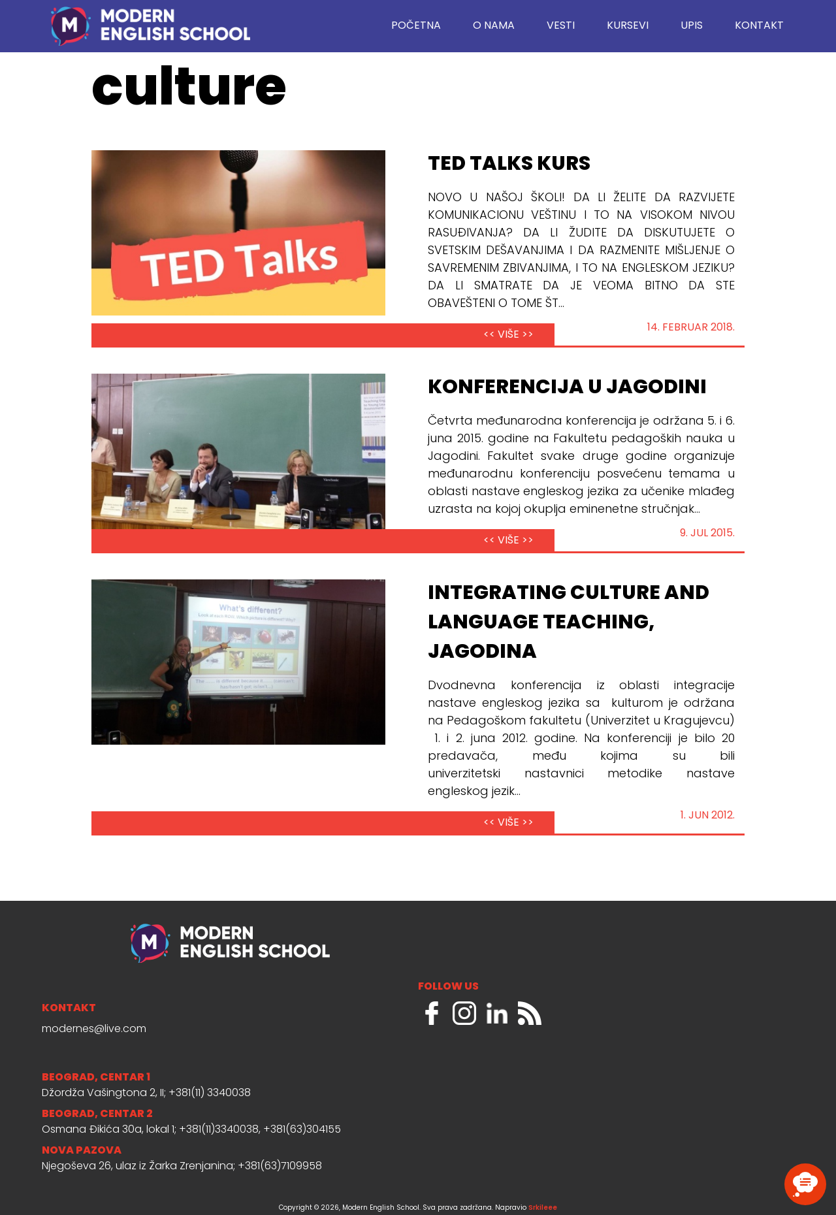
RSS (529, 1013)
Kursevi (628, 26)
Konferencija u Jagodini (567, 388)
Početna (416, 26)
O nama (494, 26)
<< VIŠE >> (508, 335)
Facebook (431, 1013)
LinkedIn (497, 1013)
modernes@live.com (94, 1029)
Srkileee (542, 1208)
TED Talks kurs (509, 165)
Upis (692, 26)
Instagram (464, 1013)
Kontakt (759, 26)
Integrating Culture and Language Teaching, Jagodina (568, 623)
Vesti (561, 26)
